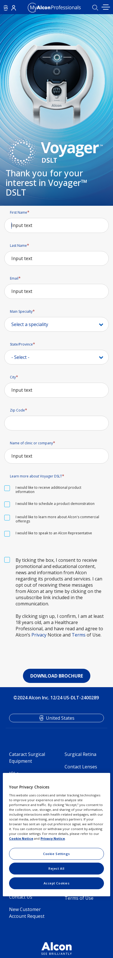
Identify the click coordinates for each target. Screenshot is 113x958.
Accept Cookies (57, 883)
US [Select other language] (6, 8)
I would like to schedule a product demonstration (55, 503)
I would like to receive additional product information (48, 489)
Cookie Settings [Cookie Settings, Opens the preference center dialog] (56, 854)
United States (60, 718)
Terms (79, 635)
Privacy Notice (52, 838)
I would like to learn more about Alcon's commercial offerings (57, 519)
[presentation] (57, 652)
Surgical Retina (80, 754)
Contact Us (20, 897)
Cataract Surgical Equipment (27, 757)
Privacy (38, 635)
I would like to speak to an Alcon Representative (54, 533)
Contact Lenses (81, 767)
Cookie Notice (21, 838)
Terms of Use (79, 898)
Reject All (56, 868)
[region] (56, 834)
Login (13, 8)
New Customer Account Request (26, 912)
